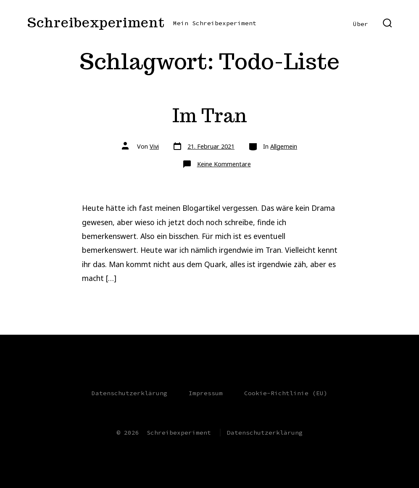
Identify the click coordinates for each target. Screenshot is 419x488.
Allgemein (283, 146)
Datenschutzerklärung (129, 393)
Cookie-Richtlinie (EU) (285, 393)
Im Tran (209, 115)
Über (360, 24)
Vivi (154, 146)
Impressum (206, 393)
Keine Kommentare (224, 164)
